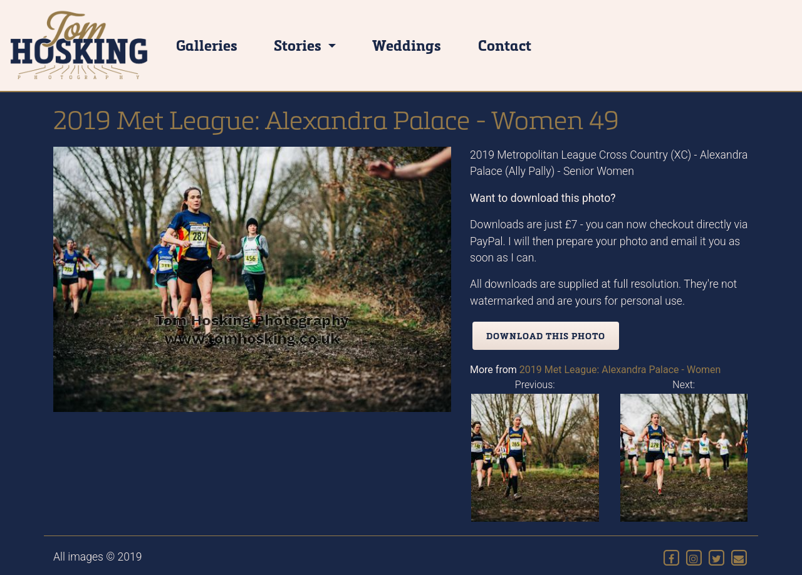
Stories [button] (299, 45)
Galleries (206, 45)
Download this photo (545, 336)
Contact (504, 45)
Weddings (406, 45)
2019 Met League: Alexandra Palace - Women (620, 370)
